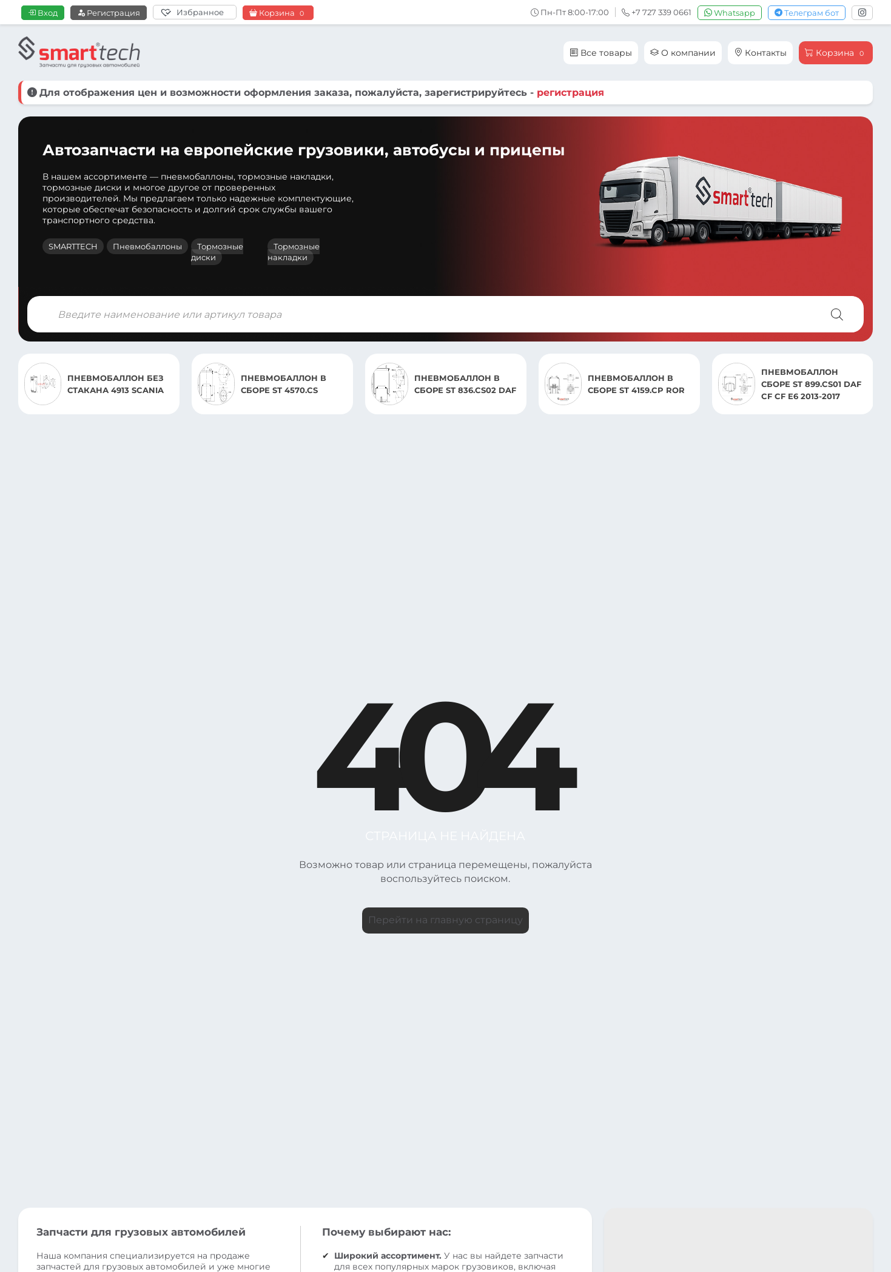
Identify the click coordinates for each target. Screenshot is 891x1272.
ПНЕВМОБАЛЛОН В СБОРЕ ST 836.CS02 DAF (465, 384)
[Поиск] (837, 314)
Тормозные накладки (293, 251)
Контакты (760, 52)
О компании (683, 52)
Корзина (278, 13)
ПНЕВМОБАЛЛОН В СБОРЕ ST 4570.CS (283, 384)
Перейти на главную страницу (445, 920)
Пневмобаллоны (147, 246)
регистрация (570, 92)
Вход (43, 13)
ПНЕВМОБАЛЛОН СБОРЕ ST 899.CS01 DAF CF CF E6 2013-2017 (811, 384)
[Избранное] (195, 12)
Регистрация (108, 13)
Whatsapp (729, 13)
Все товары (601, 52)
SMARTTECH (73, 246)
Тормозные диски (217, 251)
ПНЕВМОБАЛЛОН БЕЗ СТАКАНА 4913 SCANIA (115, 384)
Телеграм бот (807, 13)
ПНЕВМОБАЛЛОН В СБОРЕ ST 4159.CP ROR (636, 384)
